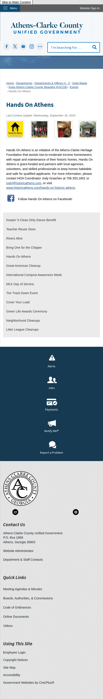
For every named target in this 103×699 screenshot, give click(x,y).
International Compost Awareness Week (34, 275)
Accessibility (11, 675)
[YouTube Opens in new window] (23, 46)
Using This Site (17, 644)
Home (10, 83)
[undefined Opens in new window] (15, 46)
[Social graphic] (39, 46)
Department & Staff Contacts (23, 559)
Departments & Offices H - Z (52, 83)
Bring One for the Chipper (24, 247)
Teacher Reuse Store (21, 229)
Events (74, 87)
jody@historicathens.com (23, 183)
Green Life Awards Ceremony (26, 311)
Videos (8, 626)
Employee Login (14, 652)
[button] (94, 47)
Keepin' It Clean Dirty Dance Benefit (31, 220)
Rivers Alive (14, 238)
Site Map (9, 667)
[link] (89, 8)
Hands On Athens (18, 256)
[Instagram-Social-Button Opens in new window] (31, 46)
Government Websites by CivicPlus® (28, 682)
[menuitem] (51, 220)
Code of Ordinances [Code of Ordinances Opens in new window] (17, 607)
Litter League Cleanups (22, 329)
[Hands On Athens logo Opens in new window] (15, 129)
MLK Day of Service (20, 284)
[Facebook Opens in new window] (6, 46)
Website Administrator (18, 551)
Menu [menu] (13, 8)
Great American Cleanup (23, 265)
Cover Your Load (18, 302)
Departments (24, 83)
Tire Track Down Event (22, 293)
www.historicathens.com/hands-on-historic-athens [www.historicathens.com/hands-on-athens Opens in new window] (40, 187)
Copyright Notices (15, 660)
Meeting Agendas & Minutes (22, 589)
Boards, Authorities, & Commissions (28, 598)
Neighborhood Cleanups (23, 320)
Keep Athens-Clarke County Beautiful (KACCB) (38, 87)
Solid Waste (79, 83)
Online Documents (16, 616)
